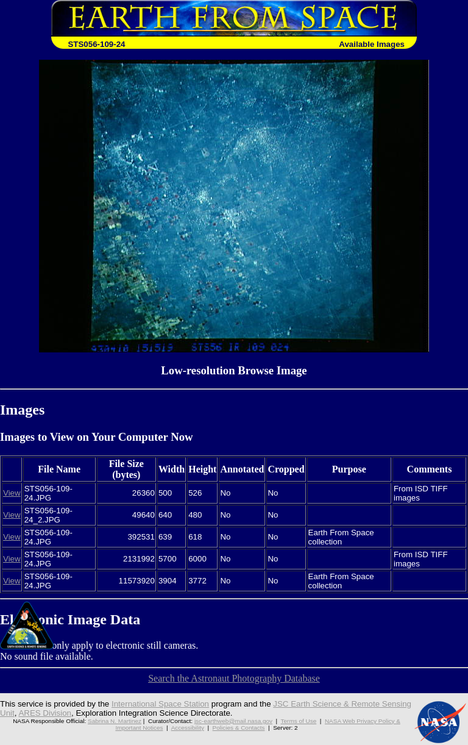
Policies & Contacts (239, 727)
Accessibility (187, 727)
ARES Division (44, 713)
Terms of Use (299, 721)
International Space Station (160, 703)
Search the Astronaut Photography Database (234, 678)
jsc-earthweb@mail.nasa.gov (233, 721)
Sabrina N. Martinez (114, 721)
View (12, 492)
